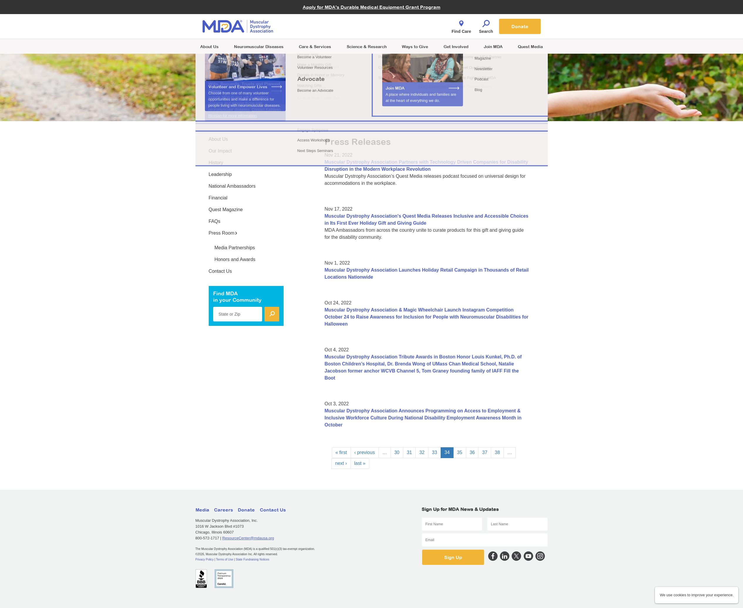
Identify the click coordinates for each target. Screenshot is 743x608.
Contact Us (220, 271)
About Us (209, 46)
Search (486, 25)
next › (341, 463)
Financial (218, 197)
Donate (519, 26)
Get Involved (456, 46)
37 (484, 452)
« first (341, 452)
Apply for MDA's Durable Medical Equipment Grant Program (371, 7)
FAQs (214, 221)
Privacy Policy (205, 559)
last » (359, 463)
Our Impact (220, 150)
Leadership (220, 174)
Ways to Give (415, 46)
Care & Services (315, 46)
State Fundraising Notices (252, 559)
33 (434, 452)
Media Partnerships (235, 247)
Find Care (461, 25)
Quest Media (530, 46)
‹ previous (364, 452)
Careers (223, 509)
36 (472, 452)
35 (459, 452)
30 (397, 452)
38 (497, 452)
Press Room (223, 233)
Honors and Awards (235, 259)
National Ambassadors (232, 186)
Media (202, 509)
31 (409, 452)
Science (367, 46)
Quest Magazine (226, 209)
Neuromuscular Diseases (259, 46)
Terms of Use (224, 559)
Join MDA (493, 46)
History (216, 162)
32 (421, 452)
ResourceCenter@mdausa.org (248, 538)
